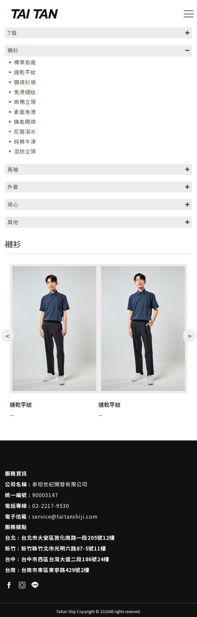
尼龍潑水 (25, 131)
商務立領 (25, 102)
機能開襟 (25, 121)
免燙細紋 (25, 92)
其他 (13, 222)
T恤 (12, 32)
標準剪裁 (25, 62)
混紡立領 (25, 151)
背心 (13, 204)
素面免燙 (25, 112)
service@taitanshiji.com (65, 516)
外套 (13, 187)
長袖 (13, 169)
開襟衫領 (25, 82)
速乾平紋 (25, 72)
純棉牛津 (25, 141)
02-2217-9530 (50, 505)
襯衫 (13, 50)
